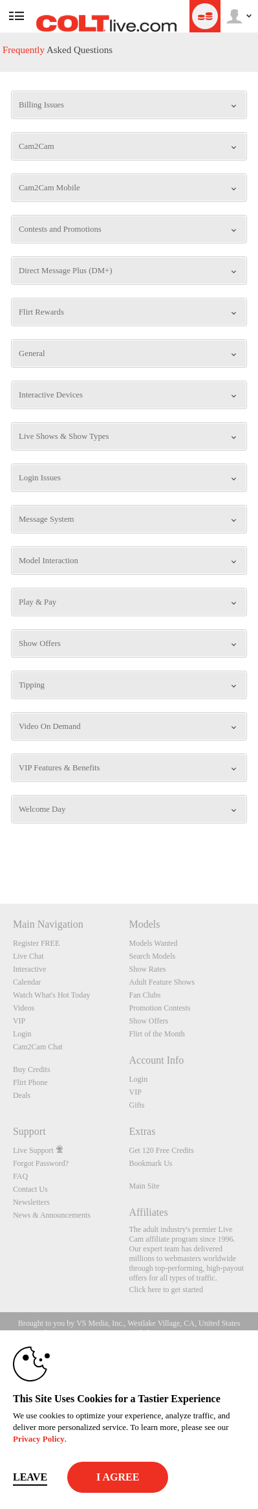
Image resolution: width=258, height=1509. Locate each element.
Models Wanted (153, 943)
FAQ (20, 1176)
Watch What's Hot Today (52, 995)
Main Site (144, 1185)
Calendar (27, 982)
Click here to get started (166, 1289)
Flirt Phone (30, 1082)
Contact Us (30, 1189)
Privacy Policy (39, 1439)
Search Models (152, 956)
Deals (21, 1095)
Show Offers (148, 1020)
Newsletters (31, 1202)
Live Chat (28, 956)
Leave (30, 1476)
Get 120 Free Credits (161, 1150)
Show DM (0, 855)
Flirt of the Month (156, 1033)
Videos (23, 1007)
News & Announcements (52, 1215)
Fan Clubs (144, 995)
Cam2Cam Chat (38, 1046)
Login (22, 1033)
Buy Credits (31, 1069)
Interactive (29, 969)
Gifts (136, 1105)
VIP (19, 1020)
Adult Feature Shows (161, 982)
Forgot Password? (41, 1163)
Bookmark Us (150, 1163)
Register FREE (36, 943)
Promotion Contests (159, 1007)
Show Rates (147, 969)
